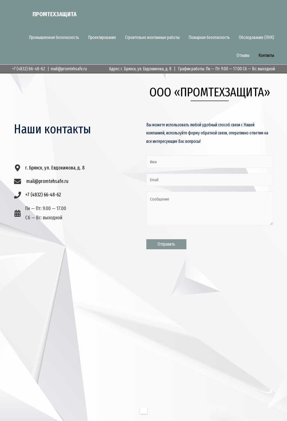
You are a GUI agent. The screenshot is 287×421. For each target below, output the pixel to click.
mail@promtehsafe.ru (69, 68)
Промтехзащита (58, 14)
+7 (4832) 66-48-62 (28, 68)
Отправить (166, 244)
